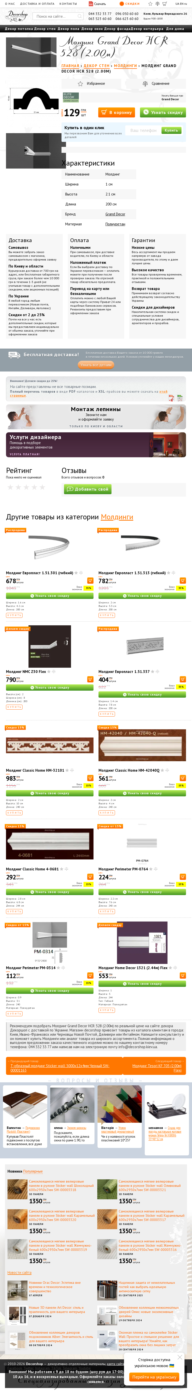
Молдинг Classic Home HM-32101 (35, 770)
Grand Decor (170, 99)
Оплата (79, 240)
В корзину (116, 112)
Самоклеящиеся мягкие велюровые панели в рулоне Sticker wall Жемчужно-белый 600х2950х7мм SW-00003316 (150, 1245)
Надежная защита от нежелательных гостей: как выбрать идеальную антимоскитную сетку (147, 1286)
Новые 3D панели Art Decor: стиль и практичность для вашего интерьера (57, 1309)
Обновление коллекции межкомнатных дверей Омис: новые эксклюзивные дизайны (149, 1311)
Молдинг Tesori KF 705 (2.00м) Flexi (157, 1068)
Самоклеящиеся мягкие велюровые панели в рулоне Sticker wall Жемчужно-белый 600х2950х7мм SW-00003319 (60, 1245)
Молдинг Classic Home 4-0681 (32, 869)
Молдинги (117, 516)
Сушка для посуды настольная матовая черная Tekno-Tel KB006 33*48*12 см (164, 1133)
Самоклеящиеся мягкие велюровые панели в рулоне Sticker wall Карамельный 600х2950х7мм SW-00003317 (151, 1215)
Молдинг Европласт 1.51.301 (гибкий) (39, 572)
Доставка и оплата (37, 3)
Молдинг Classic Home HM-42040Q (129, 770)
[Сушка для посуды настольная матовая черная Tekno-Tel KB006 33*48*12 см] (167, 1105)
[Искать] (80, 16)
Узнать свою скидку (52, 596)
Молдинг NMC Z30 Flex (26, 671)
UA (177, 3)
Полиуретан (115, 224)
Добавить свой (87, 489)
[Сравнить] (158, 4)
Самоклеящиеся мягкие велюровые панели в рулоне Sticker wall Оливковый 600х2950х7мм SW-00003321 (150, 1185)
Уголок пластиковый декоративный (117, 1130)
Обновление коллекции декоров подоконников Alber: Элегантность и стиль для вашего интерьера (61, 1336)
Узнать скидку (163, 112)
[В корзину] (90, 580)
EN (182, 3)
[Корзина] (164, 4)
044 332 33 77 (100, 13)
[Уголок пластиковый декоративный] (120, 1105)
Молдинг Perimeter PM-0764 (123, 869)
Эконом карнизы (76, 1128)
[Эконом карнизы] (72, 1105)
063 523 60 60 (100, 18)
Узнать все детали (96, 365)
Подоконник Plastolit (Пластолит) (23, 1130)
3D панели (36, 1194)
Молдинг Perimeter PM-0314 (31, 967)
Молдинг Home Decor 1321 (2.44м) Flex (133, 967)
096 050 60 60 (127, 13)
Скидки (129, 3)
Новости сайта (20, 1272)
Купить (171, 130)
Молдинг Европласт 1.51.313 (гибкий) (132, 572)
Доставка (20, 240)
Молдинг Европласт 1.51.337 (124, 671)
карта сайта (115, 1364)
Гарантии (143, 240)
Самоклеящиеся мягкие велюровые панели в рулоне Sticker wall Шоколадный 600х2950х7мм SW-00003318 (61, 1185)
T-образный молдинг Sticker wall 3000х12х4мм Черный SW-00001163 (60, 1068)
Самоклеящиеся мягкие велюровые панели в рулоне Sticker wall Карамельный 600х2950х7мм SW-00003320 (62, 1215)
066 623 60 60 (127, 18)
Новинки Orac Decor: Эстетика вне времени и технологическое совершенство (55, 1286)
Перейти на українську (154, 1377)
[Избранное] (150, 4)
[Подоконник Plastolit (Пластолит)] (25, 1105)
